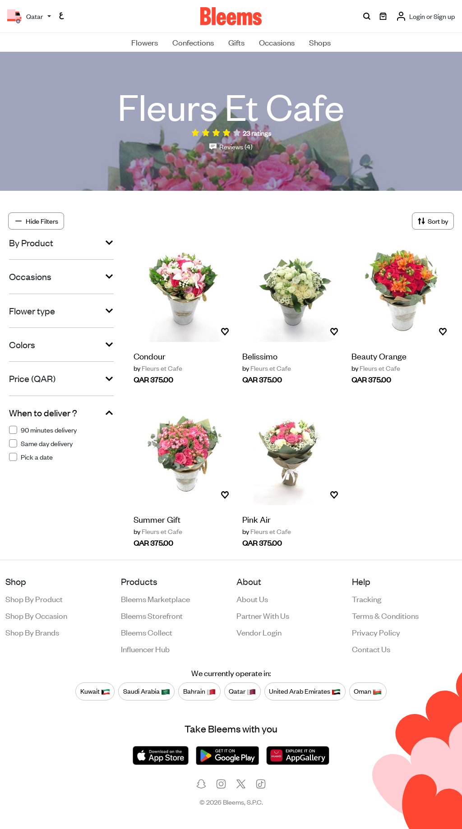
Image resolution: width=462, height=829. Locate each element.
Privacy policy (376, 631)
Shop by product (34, 598)
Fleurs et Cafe (158, 368)
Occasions (277, 42)
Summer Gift (157, 519)
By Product (31, 243)
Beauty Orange (379, 355)
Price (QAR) (32, 378)
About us (252, 598)
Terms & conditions (385, 615)
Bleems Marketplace (155, 598)
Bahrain (199, 691)
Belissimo (259, 355)
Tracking (366, 598)
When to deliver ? (43, 413)
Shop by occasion (36, 615)
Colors (22, 344)
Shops (320, 42)
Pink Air (256, 519)
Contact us (371, 648)
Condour (150, 355)
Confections (193, 42)
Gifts (236, 42)
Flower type (32, 311)
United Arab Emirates (305, 691)
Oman (368, 691)
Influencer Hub (145, 648)
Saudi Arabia (146, 691)
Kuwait (95, 691)
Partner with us (262, 615)
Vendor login (259, 631)
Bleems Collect (146, 631)
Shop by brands (32, 631)
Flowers (144, 42)
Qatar (242, 691)
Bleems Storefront (152, 615)
